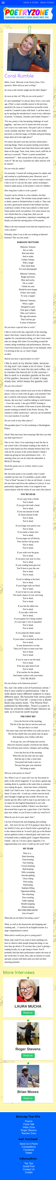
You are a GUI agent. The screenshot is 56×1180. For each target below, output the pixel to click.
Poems (29, 1121)
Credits (29, 1172)
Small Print (28, 1166)
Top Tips (28, 1163)
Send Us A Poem (29, 1144)
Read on (28, 1012)
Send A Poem (30, 3)
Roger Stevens (29, 1130)
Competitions (29, 1147)
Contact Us (29, 1169)
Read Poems (47, 3)
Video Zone (29, 1127)
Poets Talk (28, 1124)
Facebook (28, 1150)
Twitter (28, 1153)
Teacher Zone (29, 1133)
